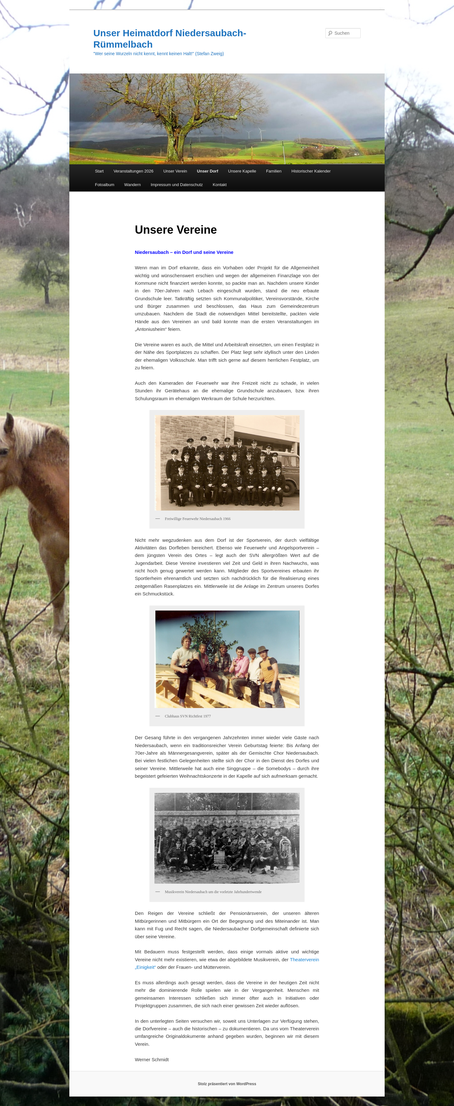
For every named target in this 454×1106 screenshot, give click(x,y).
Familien (274, 171)
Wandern (132, 184)
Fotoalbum (104, 184)
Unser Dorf (207, 171)
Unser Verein (175, 171)
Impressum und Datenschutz (177, 184)
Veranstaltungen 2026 (134, 171)
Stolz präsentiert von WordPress (227, 1084)
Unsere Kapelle (242, 171)
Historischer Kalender (311, 171)
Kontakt (220, 184)
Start (99, 171)
